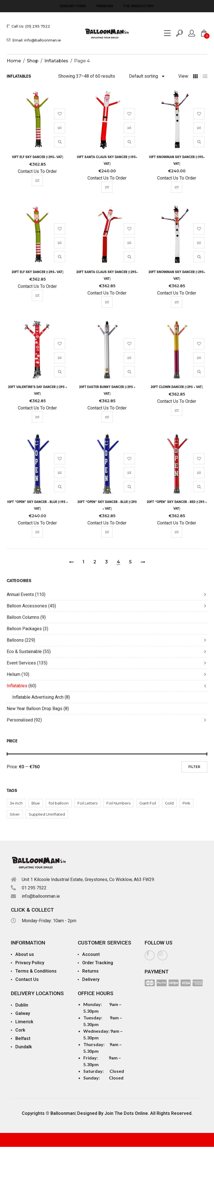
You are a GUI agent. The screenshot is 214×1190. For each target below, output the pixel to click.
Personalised (20, 720)
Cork (20, 1030)
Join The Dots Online (126, 1113)
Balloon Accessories (27, 606)
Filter (194, 767)
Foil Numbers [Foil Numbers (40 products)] (118, 803)
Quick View (59, 141)
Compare (59, 127)
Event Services (21, 663)
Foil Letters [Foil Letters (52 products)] (87, 803)
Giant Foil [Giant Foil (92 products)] (147, 803)
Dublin (21, 1005)
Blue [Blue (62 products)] (35, 803)
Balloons (15, 640)
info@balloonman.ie (41, 896)
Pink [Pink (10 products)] (186, 803)
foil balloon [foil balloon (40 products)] (59, 803)
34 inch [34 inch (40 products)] (16, 803)
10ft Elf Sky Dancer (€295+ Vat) (37, 157)
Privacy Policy (29, 962)
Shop (32, 60)
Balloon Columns (23, 617)
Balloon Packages (24, 628)
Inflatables (56, 60)
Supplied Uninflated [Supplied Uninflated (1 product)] (47, 814)
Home (14, 60)
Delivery (90, 979)
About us (24, 954)
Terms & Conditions (36, 971)
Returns (90, 971)
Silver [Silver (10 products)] (15, 814)
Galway (22, 1013)
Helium (13, 674)
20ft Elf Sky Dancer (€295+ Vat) (37, 272)
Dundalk (23, 1046)
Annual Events (20, 594)
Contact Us (27, 979)
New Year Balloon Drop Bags (34, 708)
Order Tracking (97, 962)
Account (91, 954)
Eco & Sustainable (24, 651)
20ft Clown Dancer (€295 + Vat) (177, 387)
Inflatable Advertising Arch (38, 697)
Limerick (24, 1021)
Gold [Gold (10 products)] (169, 803)
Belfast (22, 1038)
